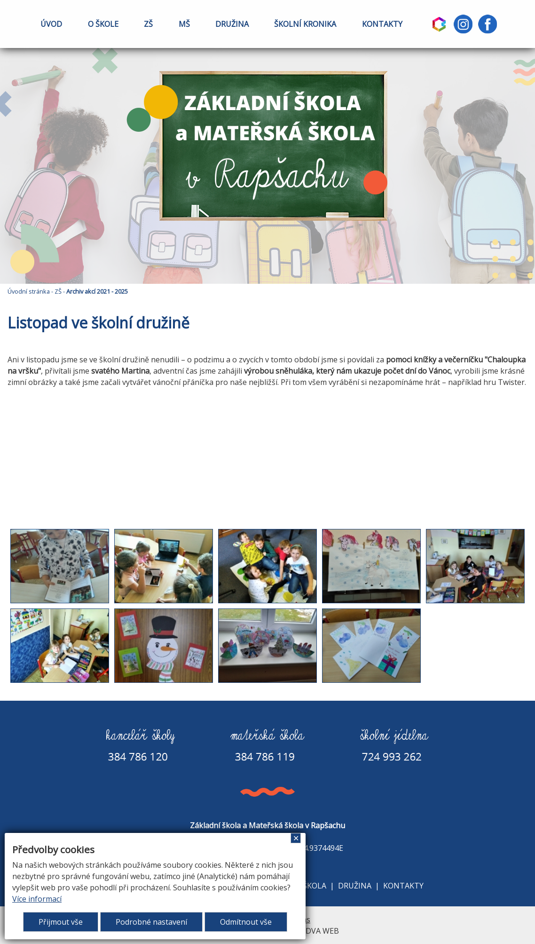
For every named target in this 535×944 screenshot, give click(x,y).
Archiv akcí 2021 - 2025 (97, 291)
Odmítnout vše (246, 922)
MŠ (184, 24)
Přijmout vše (61, 922)
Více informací (37, 899)
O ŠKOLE (103, 24)
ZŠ (148, 24)
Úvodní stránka (29, 291)
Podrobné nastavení (151, 922)
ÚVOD (51, 24)
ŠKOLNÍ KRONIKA (305, 24)
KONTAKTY (382, 24)
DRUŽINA (232, 24)
